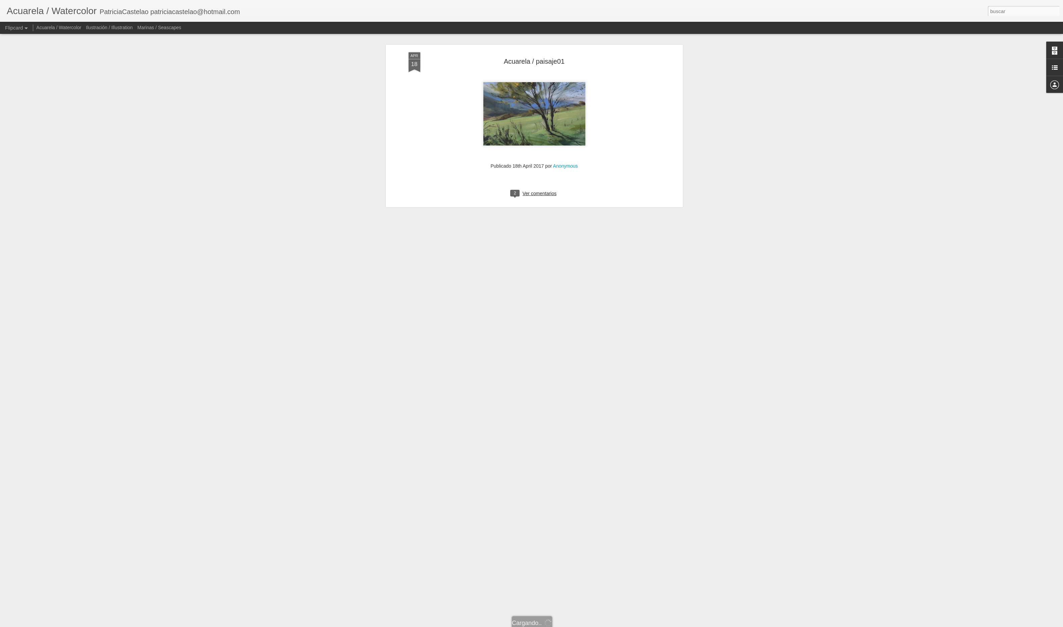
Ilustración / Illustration (109, 27)
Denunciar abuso (580, 623)
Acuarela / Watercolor (58, 27)
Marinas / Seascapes (159, 27)
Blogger (557, 623)
